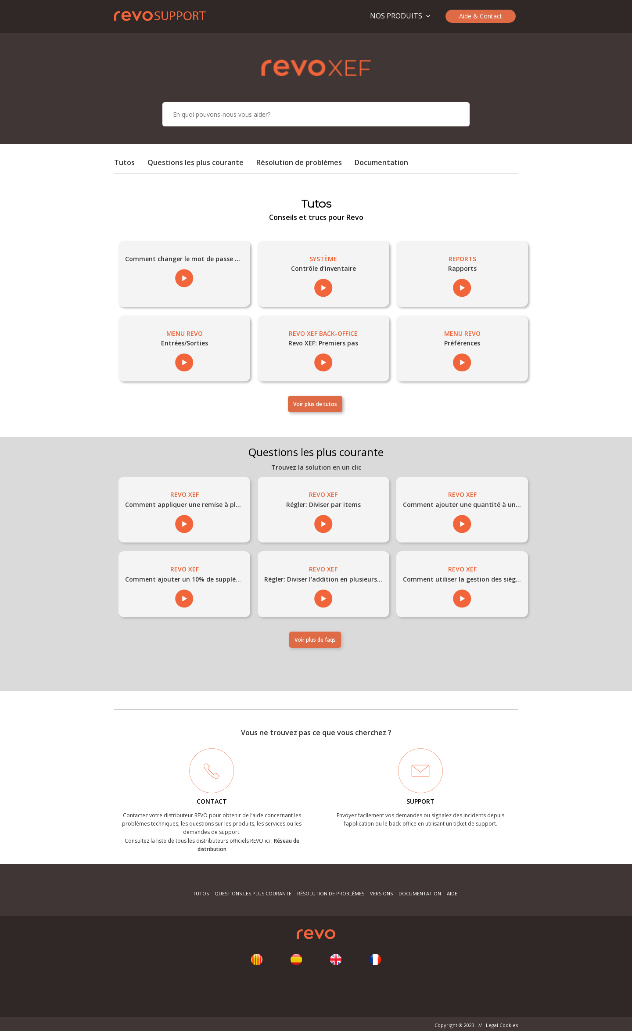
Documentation (381, 162)
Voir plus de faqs (315, 639)
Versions (381, 893)
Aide (452, 893)
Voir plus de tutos (315, 404)
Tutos (124, 162)
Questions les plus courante (196, 162)
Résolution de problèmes (299, 162)
